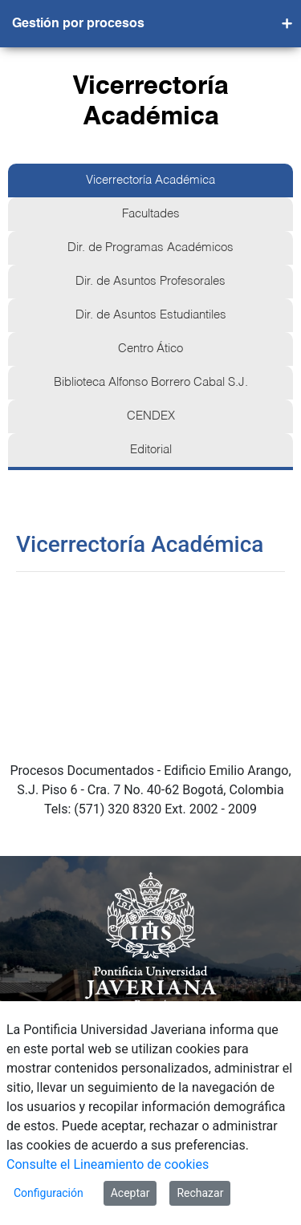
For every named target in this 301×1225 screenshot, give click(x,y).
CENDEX (151, 416)
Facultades (151, 214)
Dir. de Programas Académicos (150, 248)
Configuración (48, 1192)
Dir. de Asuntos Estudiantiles (150, 315)
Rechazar (200, 1192)
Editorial (151, 450)
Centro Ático (150, 349)
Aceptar (130, 1192)
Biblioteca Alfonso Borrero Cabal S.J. (151, 382)
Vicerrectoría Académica (150, 180)
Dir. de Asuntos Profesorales (150, 281)
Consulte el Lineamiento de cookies (107, 1164)
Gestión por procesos (78, 24)
